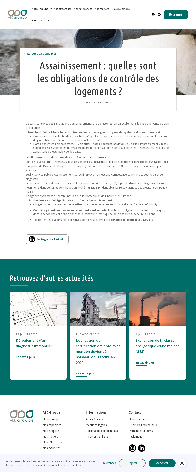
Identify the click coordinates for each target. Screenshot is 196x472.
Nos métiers (102, 9)
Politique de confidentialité (102, 431)
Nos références (83, 9)
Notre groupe (51, 419)
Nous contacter (40, 20)
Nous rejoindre (120, 9)
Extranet (175, 14)
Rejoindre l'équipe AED (143, 425)
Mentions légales (96, 425)
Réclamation (136, 436)
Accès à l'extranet (97, 419)
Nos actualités (51, 448)
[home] (17, 14)
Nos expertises (62, 9)
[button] (41, 9)
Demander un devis (141, 431)
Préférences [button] (108, 463)
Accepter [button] (162, 463)
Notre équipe (51, 431)
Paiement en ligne (97, 436)
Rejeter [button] (132, 463)
